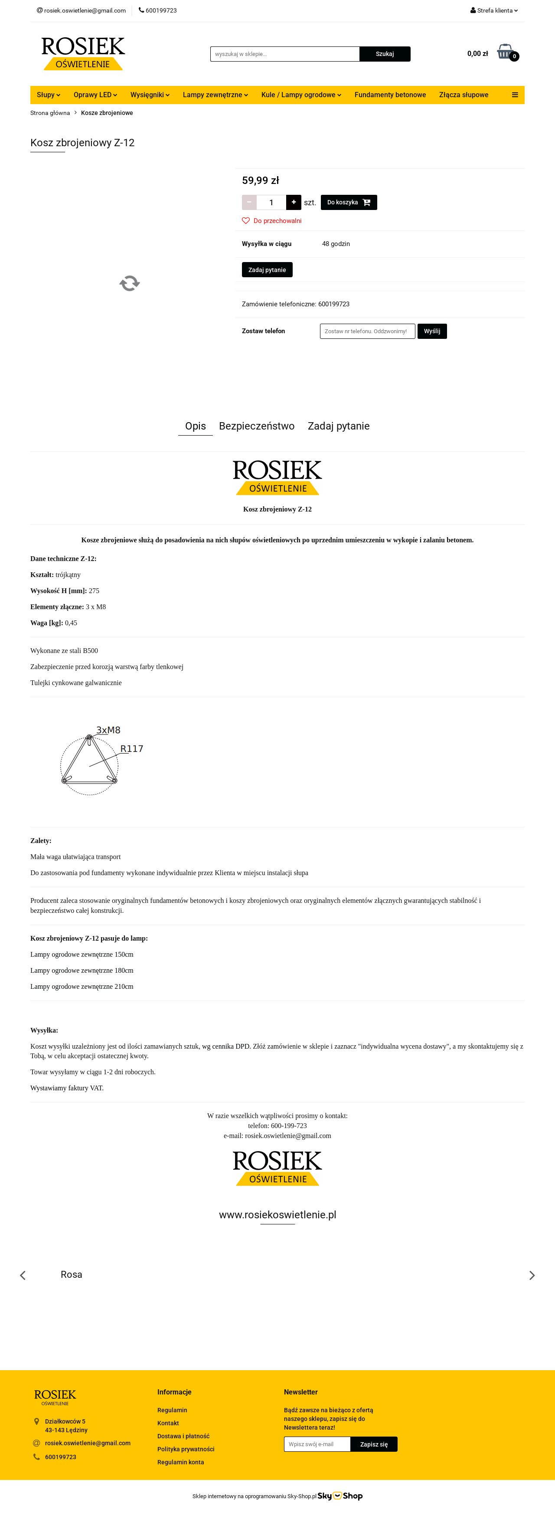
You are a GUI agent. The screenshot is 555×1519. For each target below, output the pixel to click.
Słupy (49, 95)
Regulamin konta (180, 1462)
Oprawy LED (96, 95)
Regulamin (172, 1410)
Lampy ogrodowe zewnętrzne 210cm (82, 986)
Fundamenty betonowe (390, 95)
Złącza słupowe (464, 95)
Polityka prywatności (186, 1449)
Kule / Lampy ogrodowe (301, 95)
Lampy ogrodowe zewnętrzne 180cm (82, 970)
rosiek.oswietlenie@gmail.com (88, 1443)
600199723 (60, 1456)
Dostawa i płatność (183, 1436)
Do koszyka (349, 202)
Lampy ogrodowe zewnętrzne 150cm (82, 954)
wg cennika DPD (225, 1046)
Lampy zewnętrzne (215, 95)
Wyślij (432, 331)
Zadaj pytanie (267, 269)
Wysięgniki (150, 95)
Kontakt (168, 1423)
